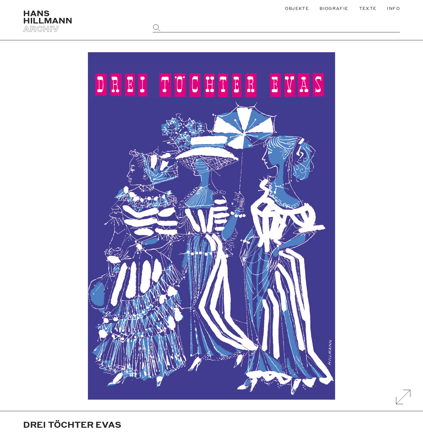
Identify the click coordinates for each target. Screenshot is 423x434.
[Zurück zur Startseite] (82, 21)
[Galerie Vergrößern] (403, 397)
